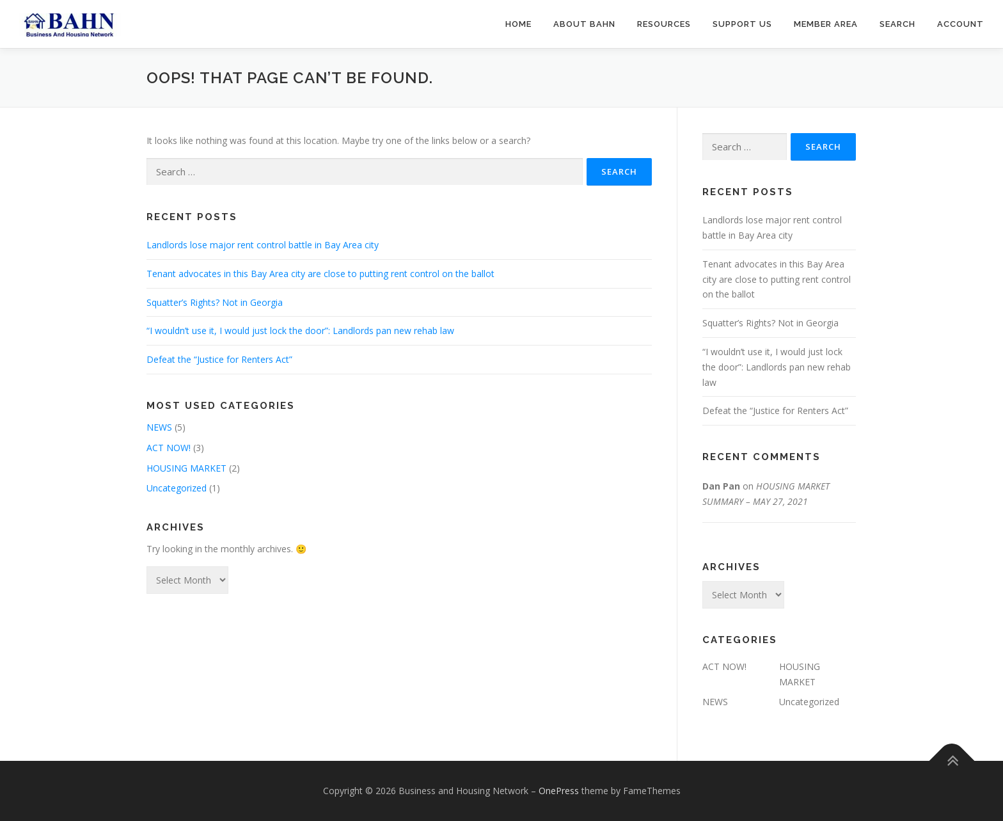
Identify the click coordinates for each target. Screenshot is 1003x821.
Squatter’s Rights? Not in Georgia (214, 302)
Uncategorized (176, 488)
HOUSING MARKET (186, 468)
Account (960, 24)
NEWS (159, 427)
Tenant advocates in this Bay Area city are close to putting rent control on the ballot (320, 273)
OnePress (559, 791)
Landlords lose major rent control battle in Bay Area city (262, 245)
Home (518, 24)
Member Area (826, 24)
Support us (742, 24)
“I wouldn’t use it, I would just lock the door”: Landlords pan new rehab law (300, 330)
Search (897, 24)
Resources (664, 24)
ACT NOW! (168, 448)
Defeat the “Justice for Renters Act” (219, 359)
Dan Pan (721, 486)
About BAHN (584, 24)
